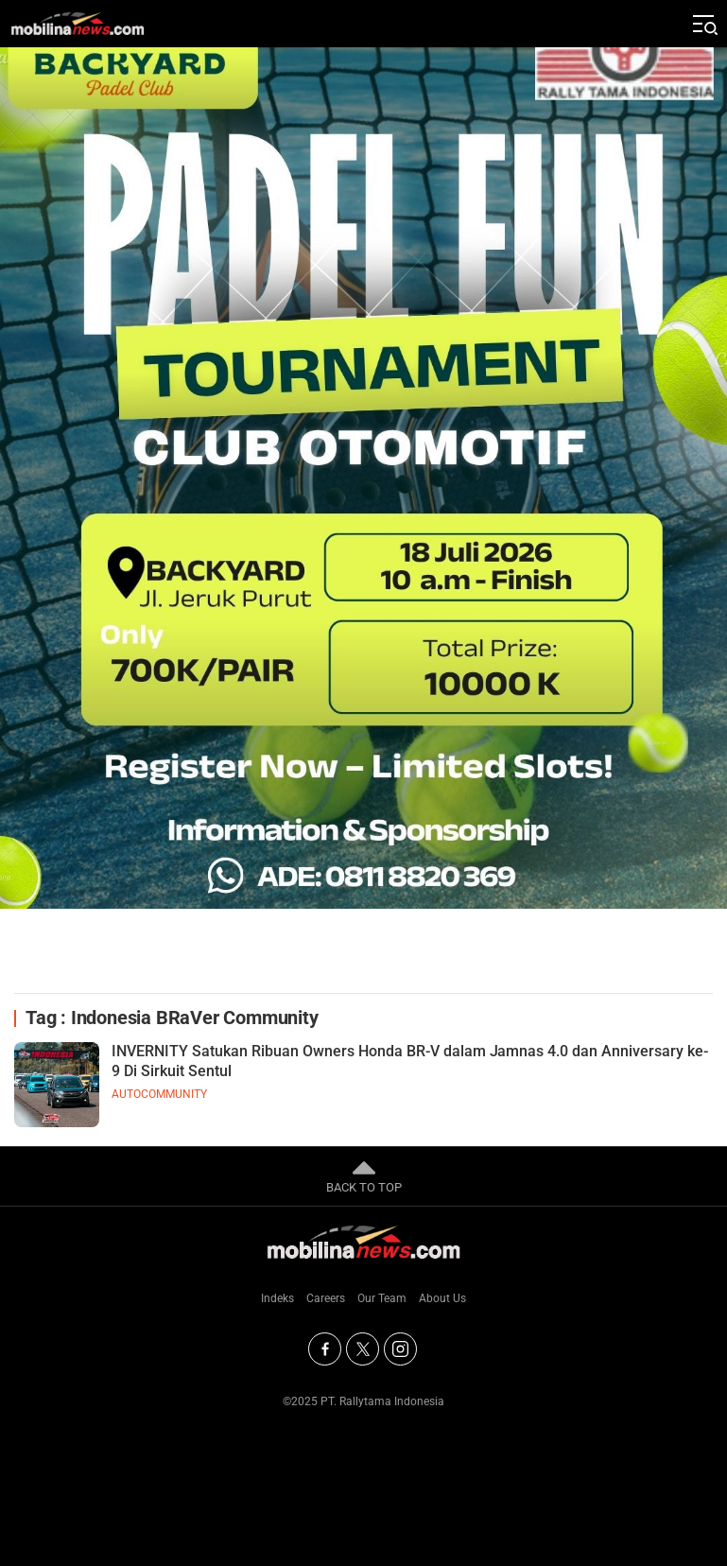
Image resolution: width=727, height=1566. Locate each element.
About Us (442, 1298)
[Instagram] (400, 1349)
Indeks (277, 1298)
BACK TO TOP (364, 1175)
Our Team (382, 1298)
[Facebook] (324, 1349)
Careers (325, 1298)
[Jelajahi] (703, 24)
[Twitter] (362, 1349)
